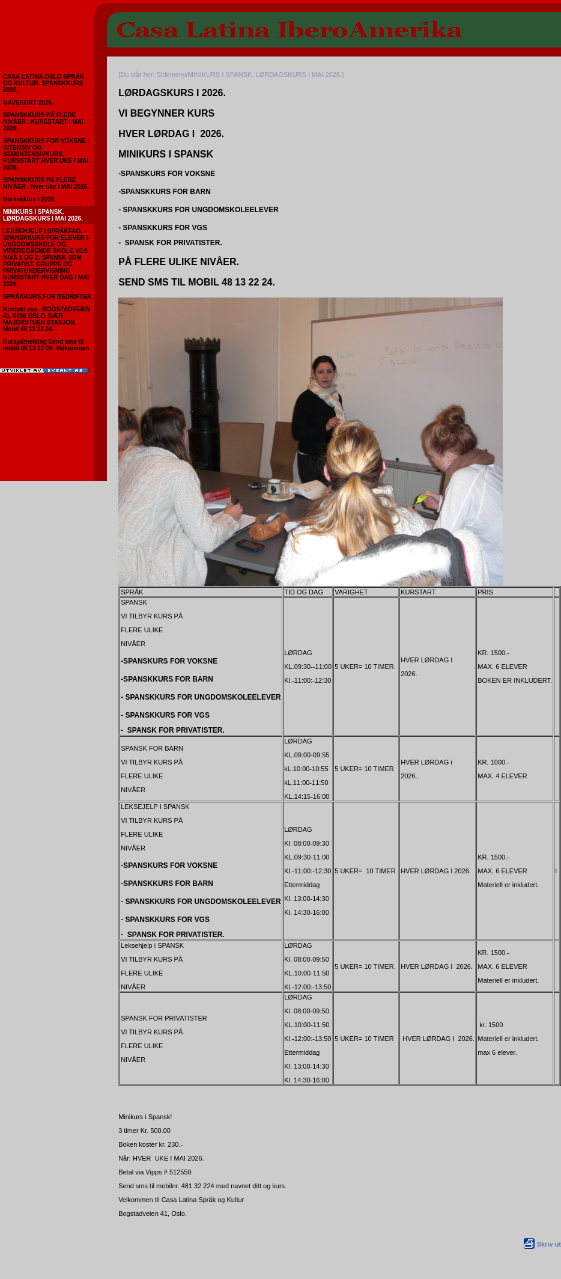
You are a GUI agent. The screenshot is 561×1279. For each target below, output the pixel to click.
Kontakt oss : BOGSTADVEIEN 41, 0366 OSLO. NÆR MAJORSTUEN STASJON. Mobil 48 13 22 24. (46, 319)
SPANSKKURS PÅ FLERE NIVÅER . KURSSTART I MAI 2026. (43, 122)
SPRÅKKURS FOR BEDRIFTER (47, 296)
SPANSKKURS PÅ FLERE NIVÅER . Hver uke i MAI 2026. (46, 183)
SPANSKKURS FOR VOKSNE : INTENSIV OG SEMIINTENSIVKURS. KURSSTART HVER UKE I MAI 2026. (46, 154)
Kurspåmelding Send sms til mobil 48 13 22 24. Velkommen (46, 345)
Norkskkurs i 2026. (29, 199)
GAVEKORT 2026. (28, 102)
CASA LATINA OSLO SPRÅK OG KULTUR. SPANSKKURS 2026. (43, 83)
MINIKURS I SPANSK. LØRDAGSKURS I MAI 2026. (43, 215)
